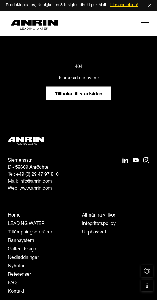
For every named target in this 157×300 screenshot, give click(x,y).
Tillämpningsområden (30, 232)
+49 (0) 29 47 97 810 (37, 174)
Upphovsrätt (95, 232)
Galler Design (22, 249)
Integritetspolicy (99, 224)
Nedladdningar (23, 258)
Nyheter (16, 266)
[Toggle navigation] (145, 24)
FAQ (12, 283)
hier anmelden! (124, 5)
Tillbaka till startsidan (78, 94)
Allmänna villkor (98, 215)
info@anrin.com (35, 181)
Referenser (19, 275)
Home (14, 215)
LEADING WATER (26, 224)
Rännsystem (21, 241)
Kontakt (16, 291)
